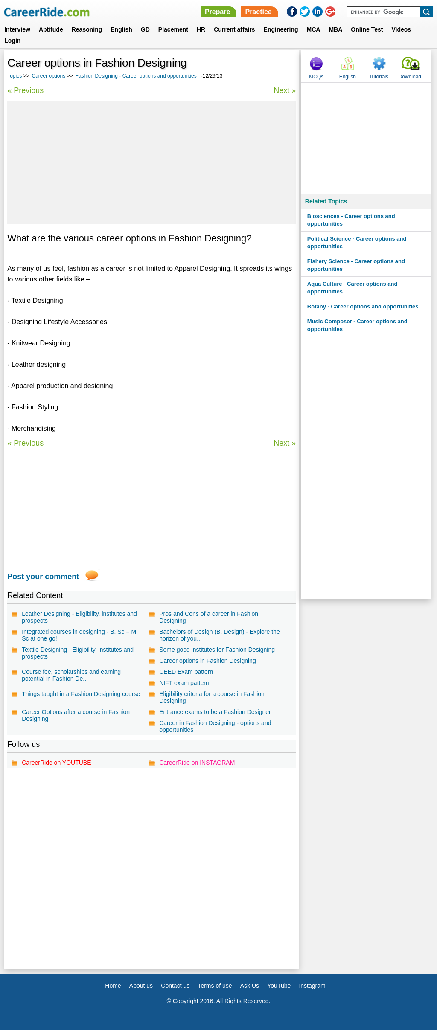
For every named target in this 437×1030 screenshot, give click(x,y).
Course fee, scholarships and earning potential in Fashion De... (71, 675)
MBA (335, 29)
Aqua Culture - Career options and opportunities (352, 288)
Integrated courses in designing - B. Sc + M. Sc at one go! (80, 635)
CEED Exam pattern (186, 671)
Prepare (217, 11)
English (121, 29)
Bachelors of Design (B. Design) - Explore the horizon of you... (219, 635)
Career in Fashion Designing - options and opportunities (215, 726)
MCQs (316, 77)
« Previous (25, 90)
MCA (313, 29)
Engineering (281, 29)
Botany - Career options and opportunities (363, 306)
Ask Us (249, 985)
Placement (173, 29)
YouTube (279, 985)
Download (410, 77)
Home (113, 985)
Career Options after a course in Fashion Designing (76, 715)
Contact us (175, 985)
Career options (49, 76)
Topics (14, 76)
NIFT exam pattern (184, 682)
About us (141, 985)
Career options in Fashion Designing (207, 660)
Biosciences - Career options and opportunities (351, 220)
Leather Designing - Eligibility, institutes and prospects (79, 617)
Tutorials (379, 77)
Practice (258, 11)
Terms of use (215, 985)
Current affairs (234, 29)
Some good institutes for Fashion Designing (217, 649)
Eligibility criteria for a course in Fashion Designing (212, 697)
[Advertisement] (151, 162)
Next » (285, 90)
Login (12, 40)
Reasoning (87, 29)
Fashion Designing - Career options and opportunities (136, 76)
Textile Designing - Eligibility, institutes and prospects (78, 653)
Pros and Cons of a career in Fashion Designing (208, 617)
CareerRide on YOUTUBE (56, 762)
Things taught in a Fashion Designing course (81, 694)
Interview (17, 29)
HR (201, 29)
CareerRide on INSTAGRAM (197, 762)
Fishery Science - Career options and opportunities (356, 265)
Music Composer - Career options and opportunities (357, 325)
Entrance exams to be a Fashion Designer (215, 711)
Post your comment (43, 576)
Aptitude (51, 29)
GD (145, 29)
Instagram (312, 985)
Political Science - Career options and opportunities (357, 242)
